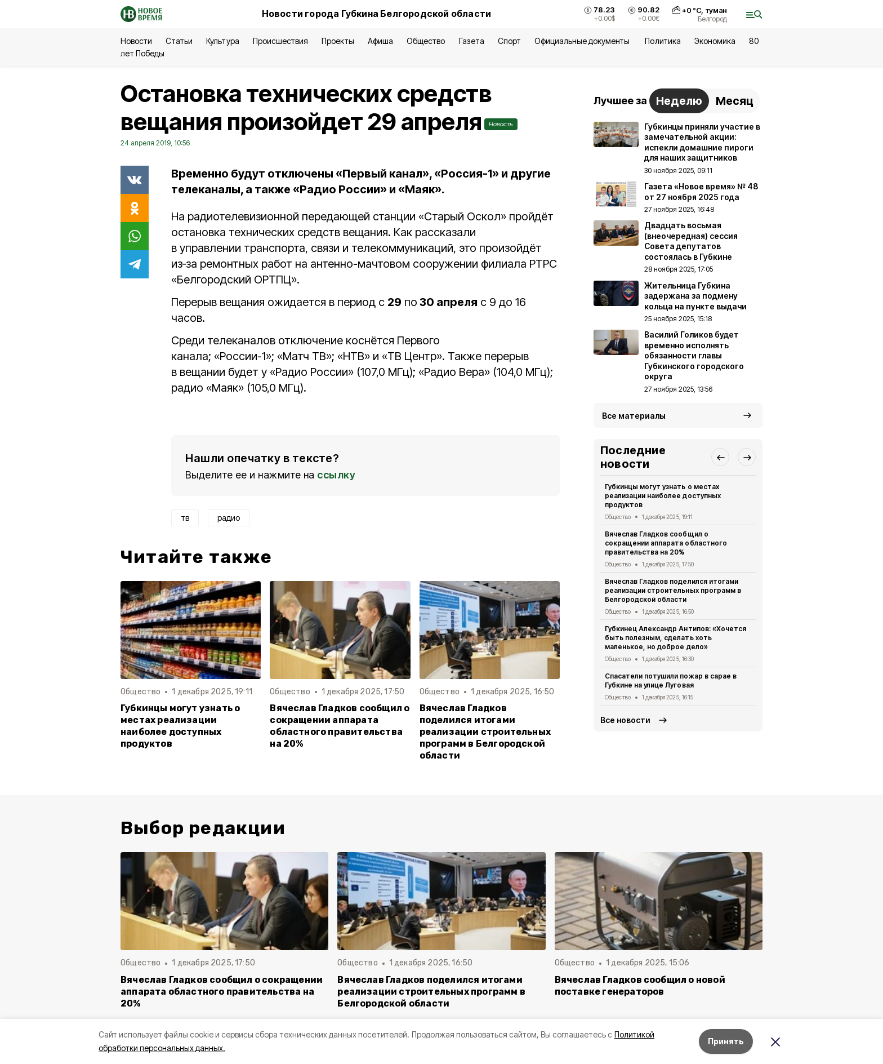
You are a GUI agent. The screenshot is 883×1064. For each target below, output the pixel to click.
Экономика (714, 41)
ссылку (336, 475)
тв (185, 517)
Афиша (380, 41)
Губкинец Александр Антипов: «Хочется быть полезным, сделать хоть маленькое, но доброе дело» (675, 637)
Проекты (338, 41)
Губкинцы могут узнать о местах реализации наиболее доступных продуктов (180, 726)
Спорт (509, 41)
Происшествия (280, 41)
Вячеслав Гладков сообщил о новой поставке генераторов (640, 985)
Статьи (179, 41)
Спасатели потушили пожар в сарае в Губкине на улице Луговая (671, 680)
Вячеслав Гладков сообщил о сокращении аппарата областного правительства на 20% (339, 726)
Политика (662, 41)
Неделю (679, 101)
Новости (136, 41)
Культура (222, 41)
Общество (426, 41)
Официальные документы (583, 41)
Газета (471, 41)
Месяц (734, 101)
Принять (726, 1041)
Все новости (625, 720)
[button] (720, 457)
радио (228, 517)
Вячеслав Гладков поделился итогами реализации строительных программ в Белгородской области (485, 732)
